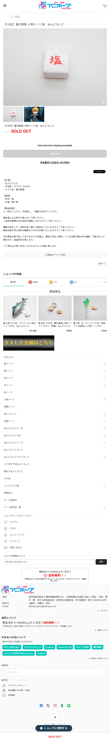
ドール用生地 (10, 500)
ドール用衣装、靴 (12, 507)
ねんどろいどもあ (12, 435)
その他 (7, 478)
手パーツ (8, 385)
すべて (13, 282)
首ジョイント (10, 414)
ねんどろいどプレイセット (17, 457)
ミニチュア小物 (11, 486)
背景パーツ (9, 407)
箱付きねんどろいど (13, 471)
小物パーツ (9, 399)
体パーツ (8, 378)
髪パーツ (8, 364)
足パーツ (8, 392)
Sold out (55, 153)
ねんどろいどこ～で (13, 442)
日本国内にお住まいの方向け (55, 162)
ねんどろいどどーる (13, 428)
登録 (101, 562)
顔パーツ (8, 371)
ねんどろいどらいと (13, 450)
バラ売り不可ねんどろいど (17, 464)
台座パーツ (9, 421)
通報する (102, 264)
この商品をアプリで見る (55, 255)
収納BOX (8, 493)
